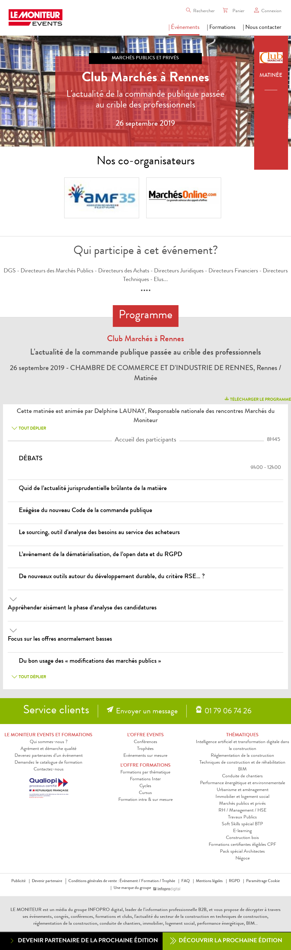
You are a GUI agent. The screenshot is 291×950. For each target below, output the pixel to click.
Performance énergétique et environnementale (242, 783)
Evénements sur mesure (145, 756)
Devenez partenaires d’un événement (49, 756)
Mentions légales (209, 881)
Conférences (145, 742)
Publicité (18, 881)
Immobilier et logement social (242, 797)
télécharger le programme (257, 399)
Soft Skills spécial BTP (242, 824)
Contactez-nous (49, 769)
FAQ (185, 881)
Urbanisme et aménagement (242, 790)
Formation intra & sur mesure (145, 800)
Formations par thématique (145, 772)
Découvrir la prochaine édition (226, 941)
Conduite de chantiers (242, 776)
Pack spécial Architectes (242, 851)
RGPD (234, 881)
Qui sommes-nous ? (48, 742)
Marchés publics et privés (242, 803)
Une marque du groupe (133, 888)
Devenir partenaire (47, 881)
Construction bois (242, 838)
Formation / (151, 881)
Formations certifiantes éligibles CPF (242, 845)
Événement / (129, 881)
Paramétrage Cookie (263, 881)
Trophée (168, 881)
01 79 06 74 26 (228, 712)
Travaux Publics (242, 817)
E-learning (242, 831)
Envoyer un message (147, 712)
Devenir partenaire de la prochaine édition (83, 941)
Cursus (145, 793)
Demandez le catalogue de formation (48, 762)
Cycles (145, 786)
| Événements (184, 28)
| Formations (221, 28)
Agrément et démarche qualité (48, 749)
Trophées (145, 749)
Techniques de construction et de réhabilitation (242, 762)
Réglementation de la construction (242, 756)
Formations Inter (145, 779)
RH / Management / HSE (242, 810)
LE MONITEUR (26, 910)
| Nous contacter (262, 28)
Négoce (242, 858)
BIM (242, 769)
